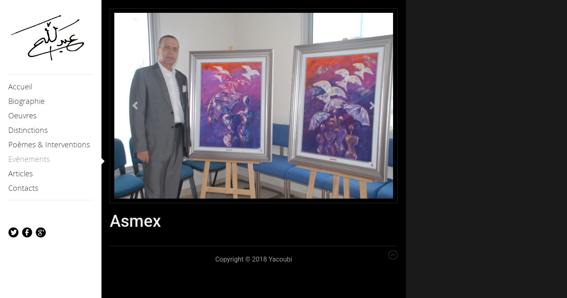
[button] (135, 106)
